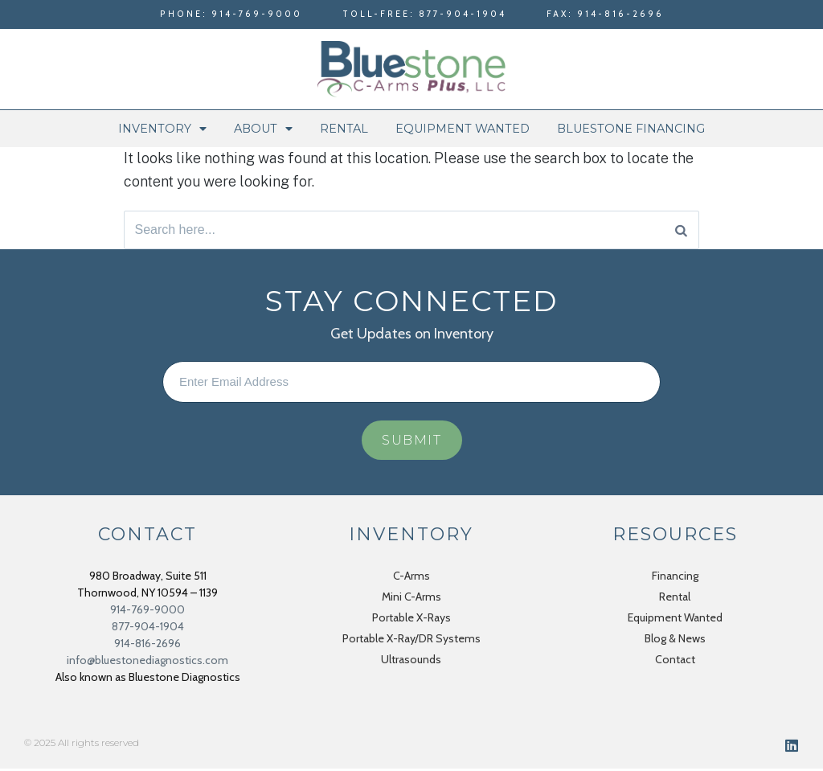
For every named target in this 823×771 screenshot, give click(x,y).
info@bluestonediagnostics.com (147, 662)
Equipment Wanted (462, 128)
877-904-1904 (148, 628)
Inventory (162, 128)
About (263, 128)
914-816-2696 (147, 645)
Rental (344, 128)
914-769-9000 (147, 612)
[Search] (681, 231)
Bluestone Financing (631, 128)
